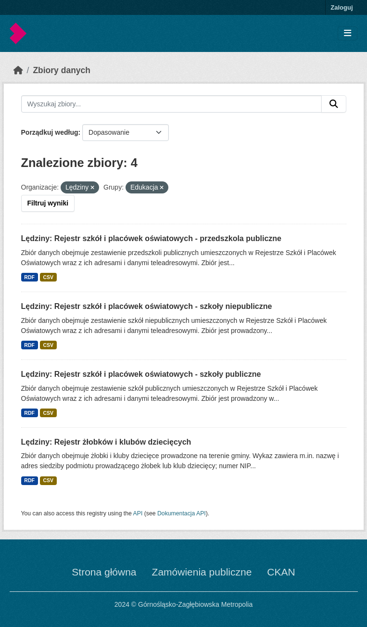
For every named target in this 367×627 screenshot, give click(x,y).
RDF (29, 277)
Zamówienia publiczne (202, 571)
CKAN (281, 571)
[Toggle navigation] (347, 33)
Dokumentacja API (181, 513)
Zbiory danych (61, 70)
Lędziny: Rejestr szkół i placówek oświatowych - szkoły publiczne (141, 374)
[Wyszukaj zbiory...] (171, 104)
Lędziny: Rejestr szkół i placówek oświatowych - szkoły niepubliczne (146, 306)
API (138, 513)
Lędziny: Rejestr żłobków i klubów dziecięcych (106, 442)
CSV (48, 277)
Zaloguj (341, 7)
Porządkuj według (49, 132)
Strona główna (104, 571)
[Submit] (333, 104)
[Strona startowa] (18, 70)
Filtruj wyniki (48, 203)
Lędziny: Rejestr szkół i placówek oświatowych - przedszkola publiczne (151, 238)
